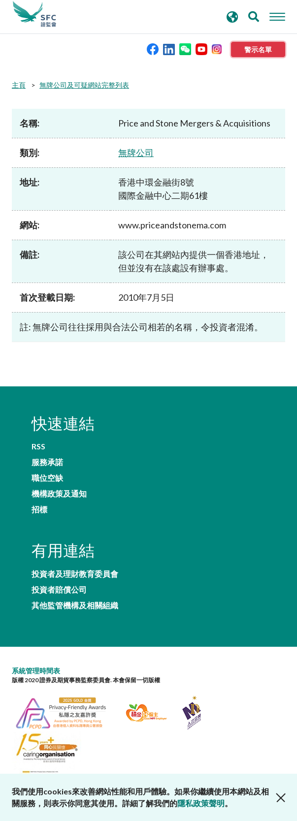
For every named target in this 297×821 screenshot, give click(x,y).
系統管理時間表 (36, 670)
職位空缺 (47, 478)
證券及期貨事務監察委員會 (34, 14)
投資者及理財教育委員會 (75, 574)
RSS (38, 446)
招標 (39, 509)
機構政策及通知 (59, 494)
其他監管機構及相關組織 (75, 605)
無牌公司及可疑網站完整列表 (84, 85)
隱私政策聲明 (201, 803)
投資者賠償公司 (59, 590)
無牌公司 (136, 152)
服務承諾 (47, 462)
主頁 (19, 85)
